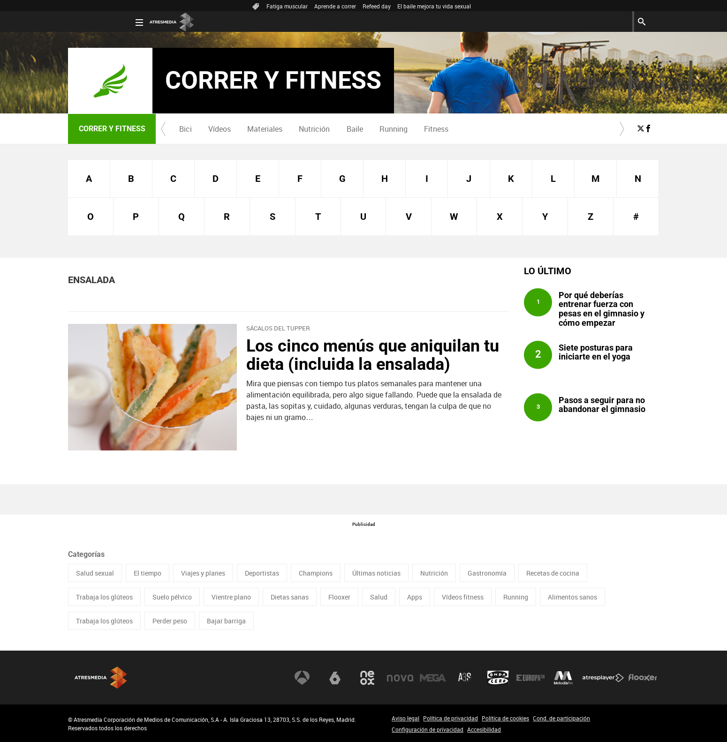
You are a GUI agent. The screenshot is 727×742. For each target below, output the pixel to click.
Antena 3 (302, 678)
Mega (433, 678)
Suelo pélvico (172, 596)
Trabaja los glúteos (104, 596)
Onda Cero (498, 678)
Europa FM (530, 678)
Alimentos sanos (572, 596)
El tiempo (147, 573)
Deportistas (262, 573)
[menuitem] (185, 129)
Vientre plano (231, 596)
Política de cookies (505, 718)
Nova (400, 678)
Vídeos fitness (463, 596)
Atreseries (465, 678)
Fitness (436, 129)
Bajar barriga (226, 620)
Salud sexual (95, 573)
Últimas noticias (376, 573)
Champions (316, 573)
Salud (378, 596)
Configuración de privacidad (427, 729)
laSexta (335, 678)
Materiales (264, 129)
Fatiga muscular (287, 6)
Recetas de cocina (552, 573)
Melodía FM (563, 678)
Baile (355, 129)
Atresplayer (603, 678)
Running (393, 129)
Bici (185, 129)
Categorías (86, 554)
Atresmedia (101, 677)
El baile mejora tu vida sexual (434, 6)
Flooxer (339, 596)
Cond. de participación (561, 718)
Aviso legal (405, 718)
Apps (414, 596)
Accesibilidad (484, 729)
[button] (163, 129)
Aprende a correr (335, 6)
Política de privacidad (450, 718)
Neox (367, 678)
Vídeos (219, 129)
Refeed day (377, 6)
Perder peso (169, 620)
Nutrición (314, 129)
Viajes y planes (203, 573)
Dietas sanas (290, 596)
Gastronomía (487, 573)
